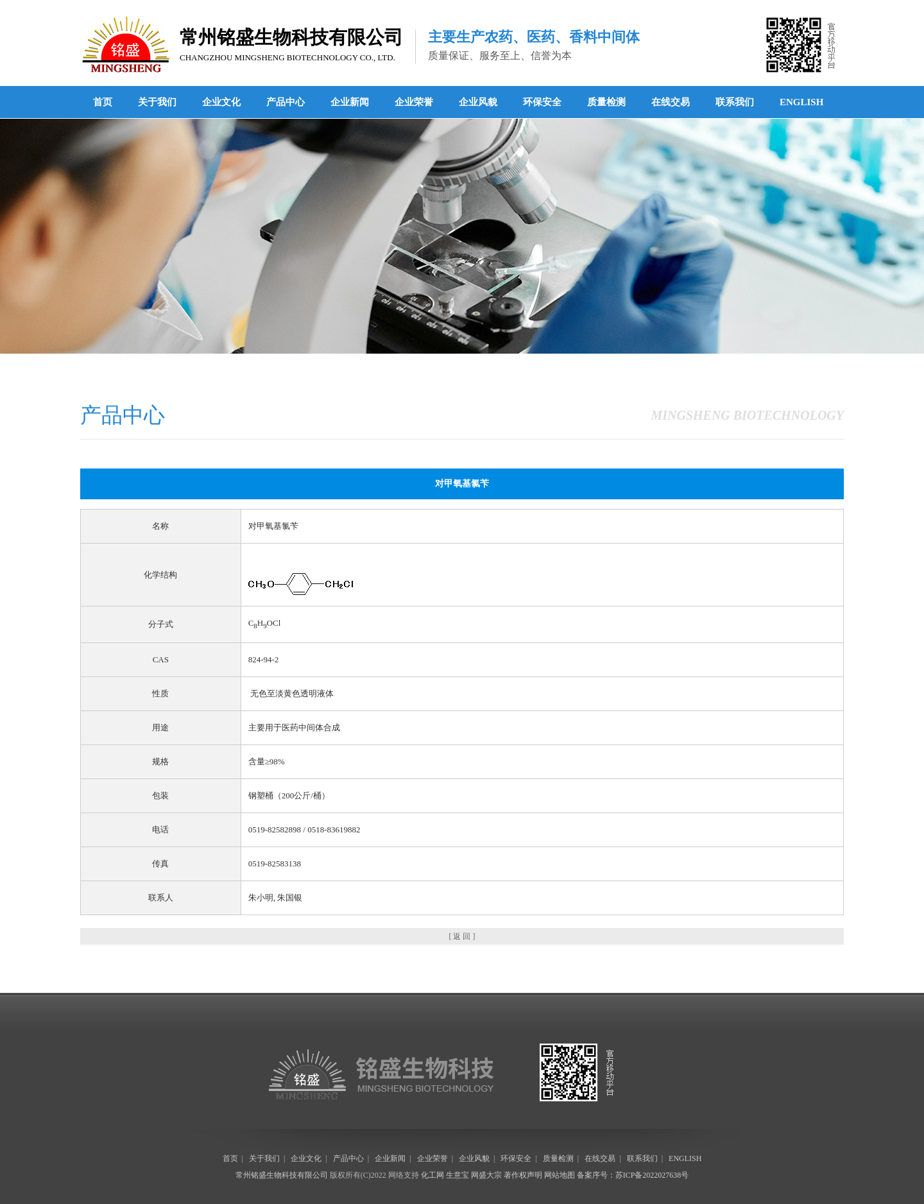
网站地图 (559, 1175)
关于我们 (157, 102)
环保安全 (542, 102)
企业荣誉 (414, 102)
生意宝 (457, 1175)
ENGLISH (801, 102)
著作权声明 (523, 1175)
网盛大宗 (486, 1175)
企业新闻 (349, 102)
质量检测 (606, 102)
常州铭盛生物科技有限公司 (281, 1175)
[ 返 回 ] (462, 936)
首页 (102, 102)
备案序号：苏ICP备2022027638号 (633, 1175)
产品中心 (285, 102)
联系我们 (734, 102)
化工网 (432, 1175)
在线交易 (670, 102)
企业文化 (221, 102)
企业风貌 (478, 102)
